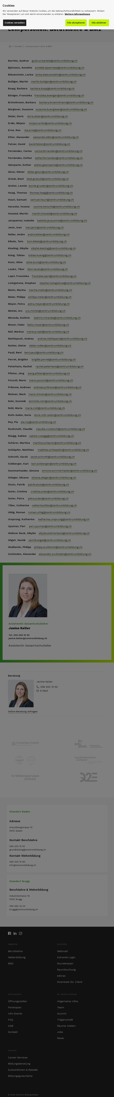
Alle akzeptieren (76, 16)
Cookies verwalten (14, 16)
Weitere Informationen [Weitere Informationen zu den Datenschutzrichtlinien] (77, 7)
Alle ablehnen (99, 16)
